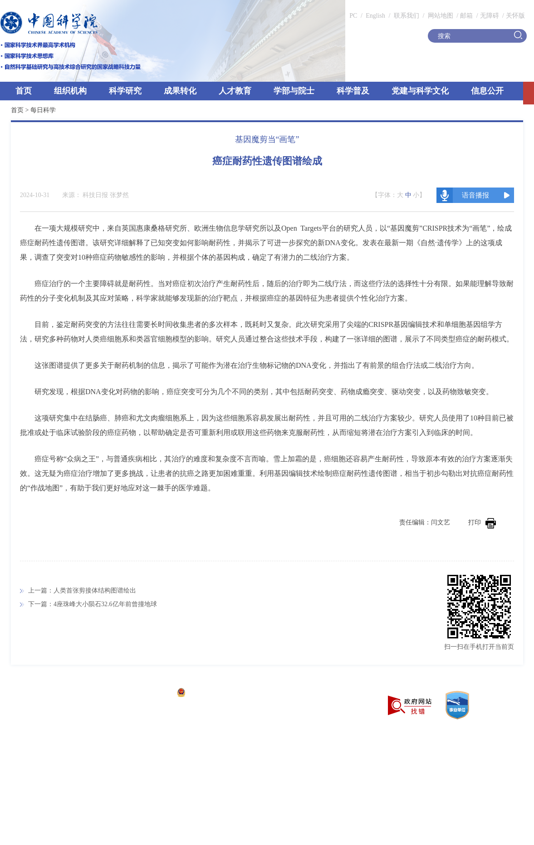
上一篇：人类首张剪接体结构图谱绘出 (82, 590)
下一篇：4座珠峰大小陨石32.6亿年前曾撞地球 (92, 604)
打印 (482, 522)
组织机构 (70, 90)
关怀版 (515, 15)
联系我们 (406, 15)
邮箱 (466, 15)
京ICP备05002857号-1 (141, 693)
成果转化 (180, 90)
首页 (23, 90)
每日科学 (43, 110)
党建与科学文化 (420, 90)
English (375, 15)
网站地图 (439, 15)
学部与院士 (294, 90)
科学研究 (125, 90)
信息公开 (487, 90)
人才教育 (235, 90)
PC (353, 15)
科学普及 (353, 90)
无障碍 (489, 15)
